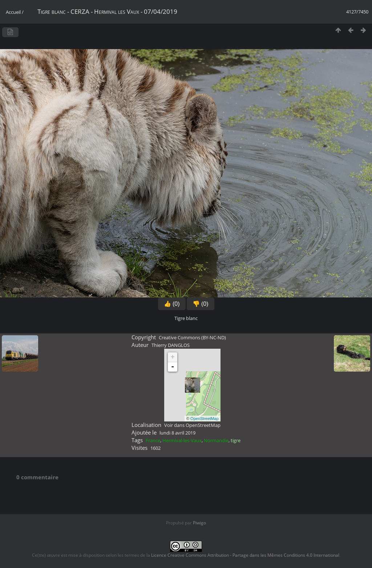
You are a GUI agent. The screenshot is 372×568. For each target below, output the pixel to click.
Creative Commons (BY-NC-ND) (192, 337)
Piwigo (199, 523)
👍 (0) (172, 304)
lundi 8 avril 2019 (177, 432)
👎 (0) (201, 304)
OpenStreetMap (204, 418)
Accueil (13, 12)
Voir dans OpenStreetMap (192, 425)
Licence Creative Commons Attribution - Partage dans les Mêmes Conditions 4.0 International (245, 555)
